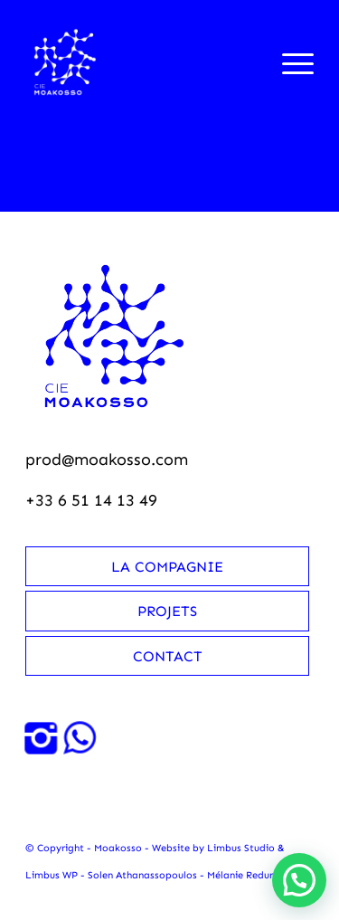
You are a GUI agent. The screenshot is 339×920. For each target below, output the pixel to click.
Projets (167, 611)
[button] (299, 880)
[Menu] (289, 62)
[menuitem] (289, 62)
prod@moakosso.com (106, 459)
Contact (167, 656)
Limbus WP (51, 875)
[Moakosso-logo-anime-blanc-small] (140, 62)
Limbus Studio (241, 848)
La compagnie (167, 566)
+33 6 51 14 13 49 (91, 500)
